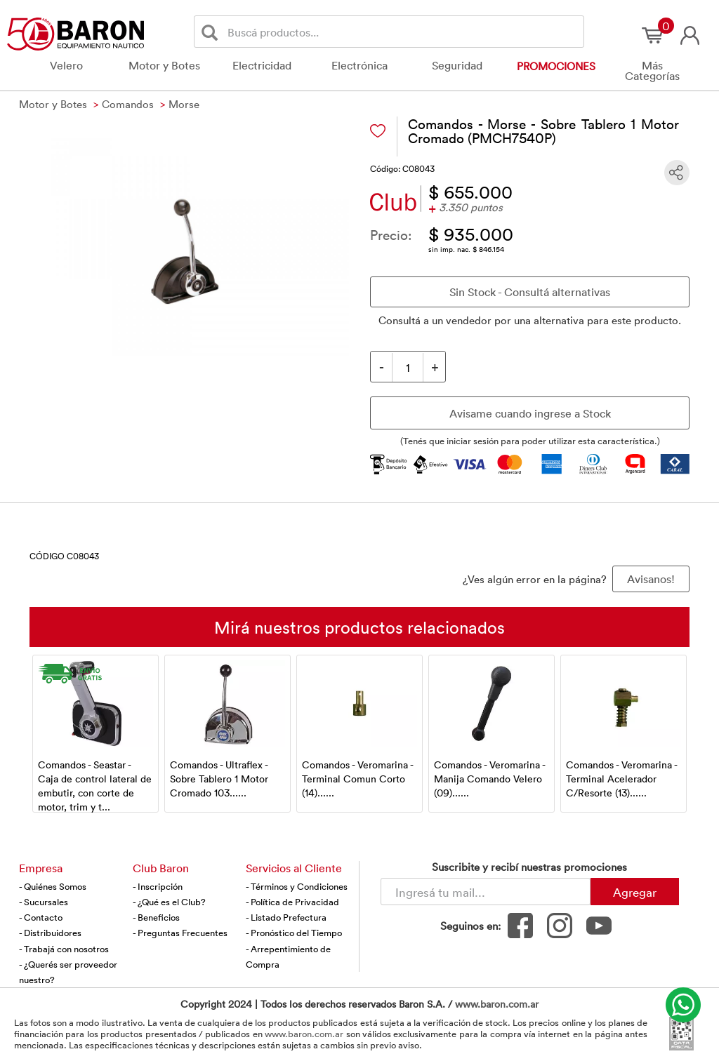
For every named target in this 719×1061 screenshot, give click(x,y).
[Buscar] (212, 32)
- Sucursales (43, 901)
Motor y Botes (164, 65)
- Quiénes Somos (52, 886)
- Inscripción (158, 886)
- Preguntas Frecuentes (180, 932)
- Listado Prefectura (286, 917)
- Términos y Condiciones (297, 886)
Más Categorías (652, 70)
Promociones (556, 66)
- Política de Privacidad (292, 901)
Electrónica (359, 65)
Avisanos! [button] (651, 579)
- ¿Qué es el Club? (169, 901)
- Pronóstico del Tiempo (294, 932)
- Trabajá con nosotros (64, 948)
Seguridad (457, 65)
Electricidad (261, 65)
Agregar (635, 892)
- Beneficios (156, 917)
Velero (66, 65)
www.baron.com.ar (497, 1003)
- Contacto (40, 917)
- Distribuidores (50, 932)
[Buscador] (403, 31)
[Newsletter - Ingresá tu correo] (486, 891)
